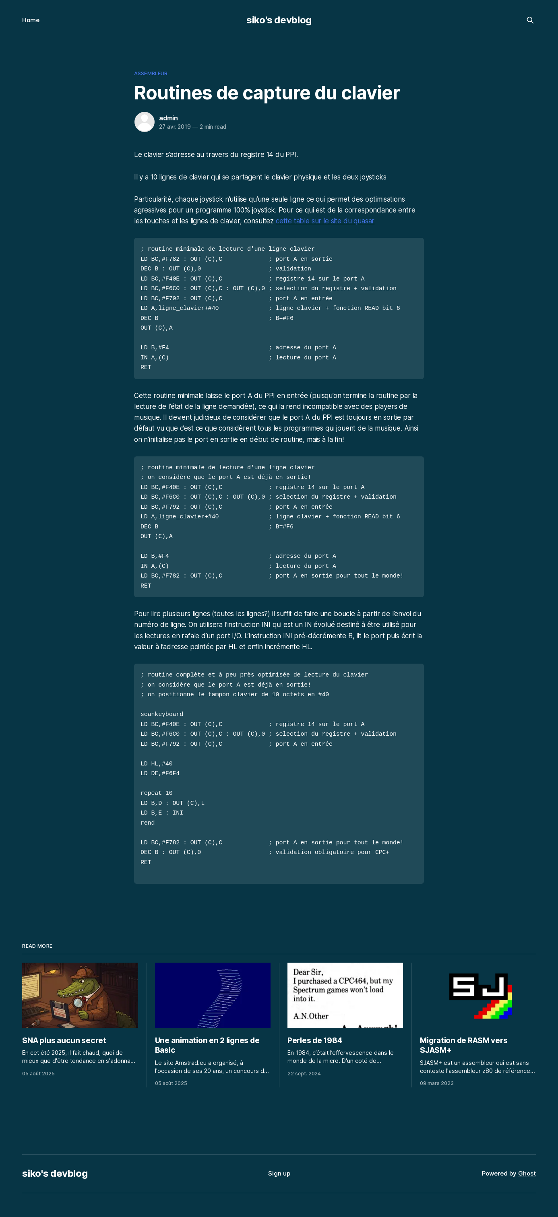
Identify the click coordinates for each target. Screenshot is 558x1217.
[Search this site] (530, 20)
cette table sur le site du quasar (325, 221)
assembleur (150, 73)
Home (30, 20)
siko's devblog (279, 20)
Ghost (527, 1157)
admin (168, 118)
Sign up (279, 1157)
